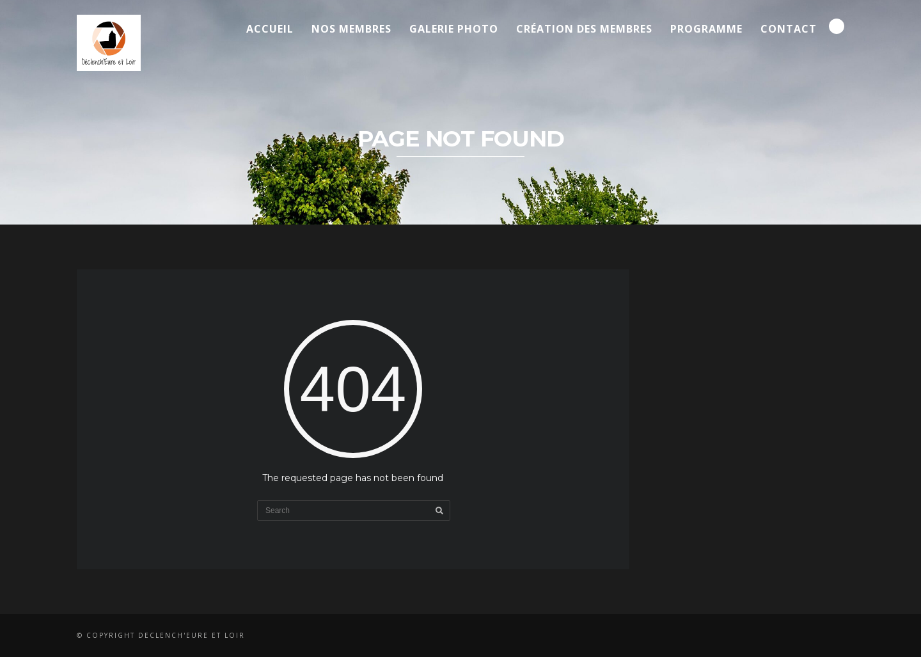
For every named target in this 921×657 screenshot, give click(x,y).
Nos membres (351, 29)
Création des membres (584, 29)
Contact (788, 29)
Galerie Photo (453, 29)
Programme (706, 29)
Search (836, 26)
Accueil (270, 29)
